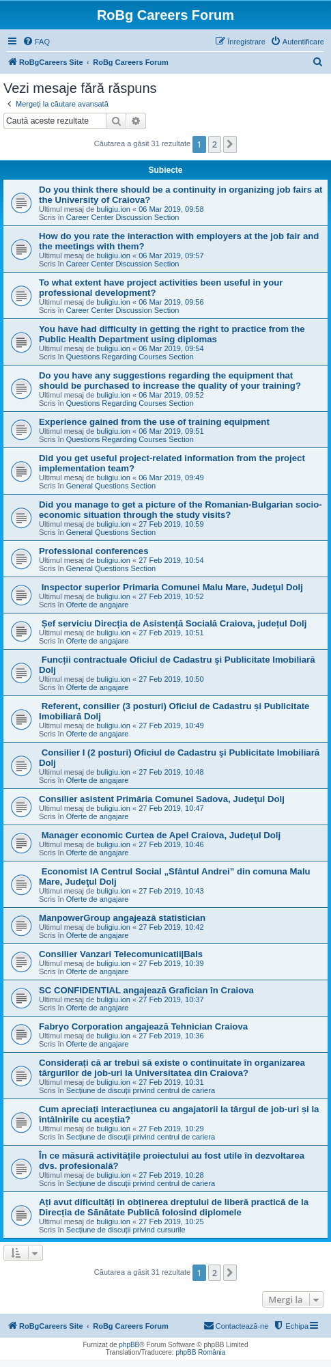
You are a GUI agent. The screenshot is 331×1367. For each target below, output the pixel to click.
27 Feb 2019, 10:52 (171, 596)
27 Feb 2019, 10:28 (171, 1175)
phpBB (129, 1345)
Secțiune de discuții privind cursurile (126, 1230)
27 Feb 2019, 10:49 (171, 725)
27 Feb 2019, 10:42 (171, 927)
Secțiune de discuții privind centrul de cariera (140, 1090)
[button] (230, 144)
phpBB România (200, 1352)
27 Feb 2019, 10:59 (171, 524)
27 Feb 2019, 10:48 (171, 772)
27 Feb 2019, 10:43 (171, 891)
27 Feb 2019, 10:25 (171, 1221)
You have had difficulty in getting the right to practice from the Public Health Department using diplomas (172, 334)
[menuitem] (36, 41)
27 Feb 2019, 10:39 (171, 963)
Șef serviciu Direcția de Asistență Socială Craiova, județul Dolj (172, 623)
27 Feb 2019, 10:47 (171, 808)
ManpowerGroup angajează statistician (122, 918)
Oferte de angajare (97, 604)
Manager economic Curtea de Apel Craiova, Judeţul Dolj (159, 835)
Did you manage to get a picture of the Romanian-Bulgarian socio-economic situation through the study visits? (180, 509)
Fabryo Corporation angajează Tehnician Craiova (143, 1026)
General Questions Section (111, 486)
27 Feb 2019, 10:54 (171, 560)
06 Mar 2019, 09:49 (171, 477)
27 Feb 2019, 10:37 (171, 999)
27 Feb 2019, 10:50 (171, 679)
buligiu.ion (113, 209)
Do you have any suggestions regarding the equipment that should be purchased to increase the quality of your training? (170, 380)
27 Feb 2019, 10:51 (171, 633)
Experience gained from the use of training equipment (154, 422)
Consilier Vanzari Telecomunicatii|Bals (121, 954)
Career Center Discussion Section (122, 217)
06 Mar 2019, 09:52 (171, 395)
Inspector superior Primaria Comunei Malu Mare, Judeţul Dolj (171, 587)
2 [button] (214, 144)
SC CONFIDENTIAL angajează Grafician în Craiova (146, 990)
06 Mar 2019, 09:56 (171, 302)
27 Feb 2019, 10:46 (171, 844)
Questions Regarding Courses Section (130, 357)
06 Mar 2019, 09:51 (171, 431)
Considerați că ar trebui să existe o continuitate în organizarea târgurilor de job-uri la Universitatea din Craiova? (172, 1068)
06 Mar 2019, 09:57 (171, 255)
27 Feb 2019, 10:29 (171, 1128)
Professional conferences (94, 551)
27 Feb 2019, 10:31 (171, 1082)
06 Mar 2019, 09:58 (171, 209)
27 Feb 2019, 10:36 (171, 1036)
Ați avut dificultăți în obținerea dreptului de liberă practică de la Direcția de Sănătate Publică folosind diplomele (173, 1207)
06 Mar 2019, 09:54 (171, 348)
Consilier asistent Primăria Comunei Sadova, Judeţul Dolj (162, 799)
